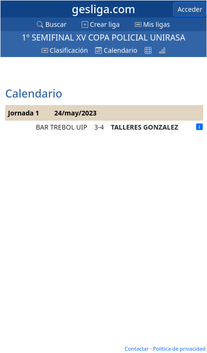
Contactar (136, 348)
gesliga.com (103, 8)
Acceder (189, 9)
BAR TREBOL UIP (61, 127)
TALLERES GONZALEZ (144, 127)
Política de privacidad (179, 348)
